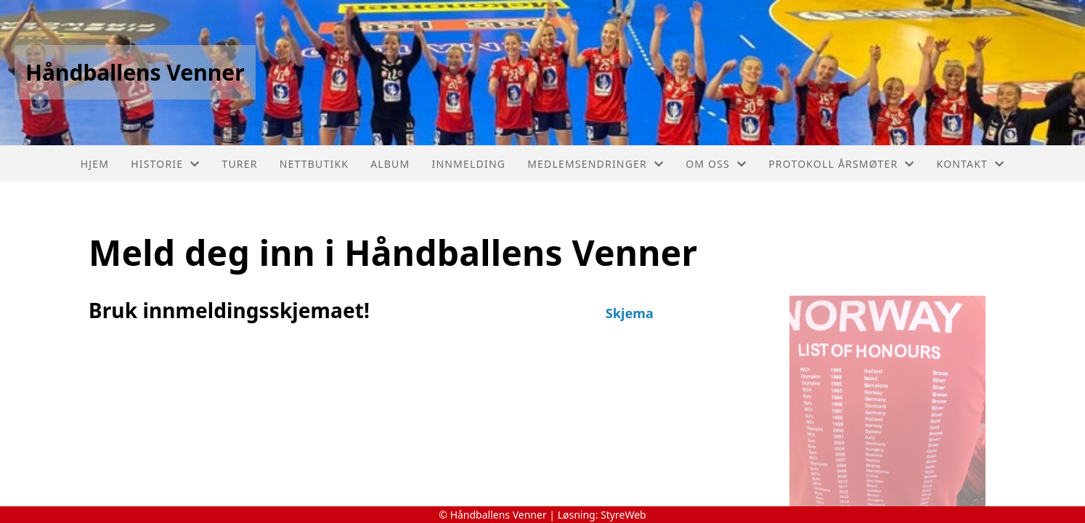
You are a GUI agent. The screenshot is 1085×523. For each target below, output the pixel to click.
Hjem (95, 164)
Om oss (716, 164)
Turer (239, 164)
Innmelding (468, 164)
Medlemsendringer (595, 164)
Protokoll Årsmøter (841, 164)
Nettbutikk (314, 164)
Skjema (630, 313)
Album (390, 164)
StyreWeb (623, 515)
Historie (165, 164)
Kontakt (971, 164)
